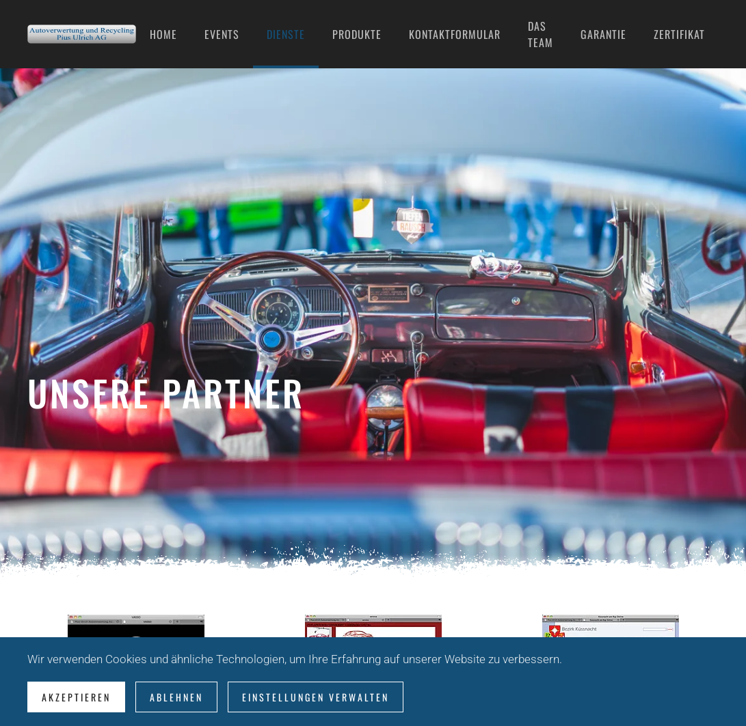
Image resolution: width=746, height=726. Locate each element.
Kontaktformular (455, 34)
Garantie (603, 34)
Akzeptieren (76, 697)
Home (163, 34)
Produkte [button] (357, 34)
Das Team (540, 34)
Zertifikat (679, 34)
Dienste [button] (286, 34)
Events (221, 34)
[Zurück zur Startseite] (81, 34)
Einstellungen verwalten (315, 697)
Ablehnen (176, 697)
